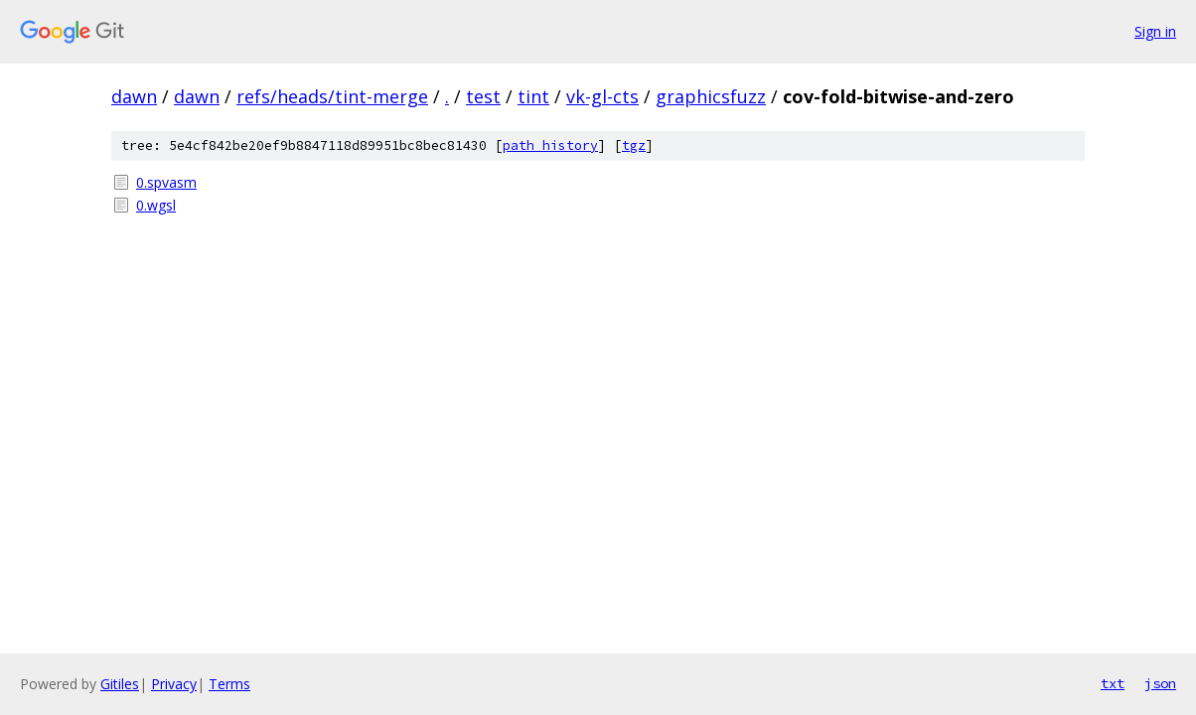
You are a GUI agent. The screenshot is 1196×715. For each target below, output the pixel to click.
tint (533, 96)
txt (1112, 683)
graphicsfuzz (711, 96)
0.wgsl (156, 205)
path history (550, 145)
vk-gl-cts (602, 96)
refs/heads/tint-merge (332, 96)
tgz (634, 145)
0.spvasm (166, 182)
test (483, 96)
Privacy (174, 683)
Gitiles (119, 683)
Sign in (1155, 31)
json (1160, 683)
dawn (134, 96)
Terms (229, 683)
